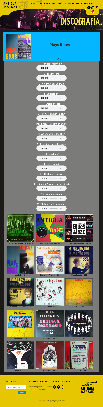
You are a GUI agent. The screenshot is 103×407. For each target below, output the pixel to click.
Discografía (57, 3)
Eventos (33, 3)
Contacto (88, 3)
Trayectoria (44, 3)
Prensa (79, 3)
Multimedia (69, 3)
